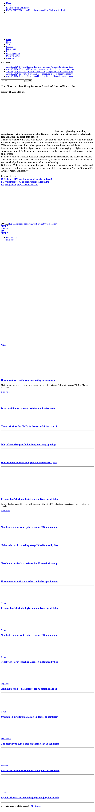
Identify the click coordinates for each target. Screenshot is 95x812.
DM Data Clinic (12, 56)
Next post (10, 240)
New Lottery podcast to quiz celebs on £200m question (29, 527)
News (8, 42)
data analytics (14, 224)
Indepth (9, 51)
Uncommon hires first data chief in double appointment (29, 581)
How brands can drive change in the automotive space (29, 462)
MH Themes (36, 806)
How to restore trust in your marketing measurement (28, 380)
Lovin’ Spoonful (13, 53)
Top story (5, 684)
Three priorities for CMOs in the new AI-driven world (29, 426)
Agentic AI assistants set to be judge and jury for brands (30, 797)
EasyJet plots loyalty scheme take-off (19, 184)
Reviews (9, 46)
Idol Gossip (11, 49)
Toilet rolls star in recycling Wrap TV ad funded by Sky (29, 545)
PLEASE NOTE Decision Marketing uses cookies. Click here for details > (37, 10)
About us (10, 58)
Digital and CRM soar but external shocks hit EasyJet (27, 179)
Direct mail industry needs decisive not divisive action (28, 408)
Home (8, 3)
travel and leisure (50, 224)
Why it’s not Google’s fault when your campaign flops (28, 444)
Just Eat (40, 224)
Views (8, 44)
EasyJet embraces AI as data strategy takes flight (25, 181)
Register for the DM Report (17, 8)
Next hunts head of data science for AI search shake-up (29, 563)
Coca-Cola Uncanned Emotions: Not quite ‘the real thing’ (30, 770)
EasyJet (33, 224)
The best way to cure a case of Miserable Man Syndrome (30, 743)
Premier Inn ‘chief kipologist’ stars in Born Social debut (30, 499)
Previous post (11, 237)
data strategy (25, 224)
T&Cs (8, 5)
